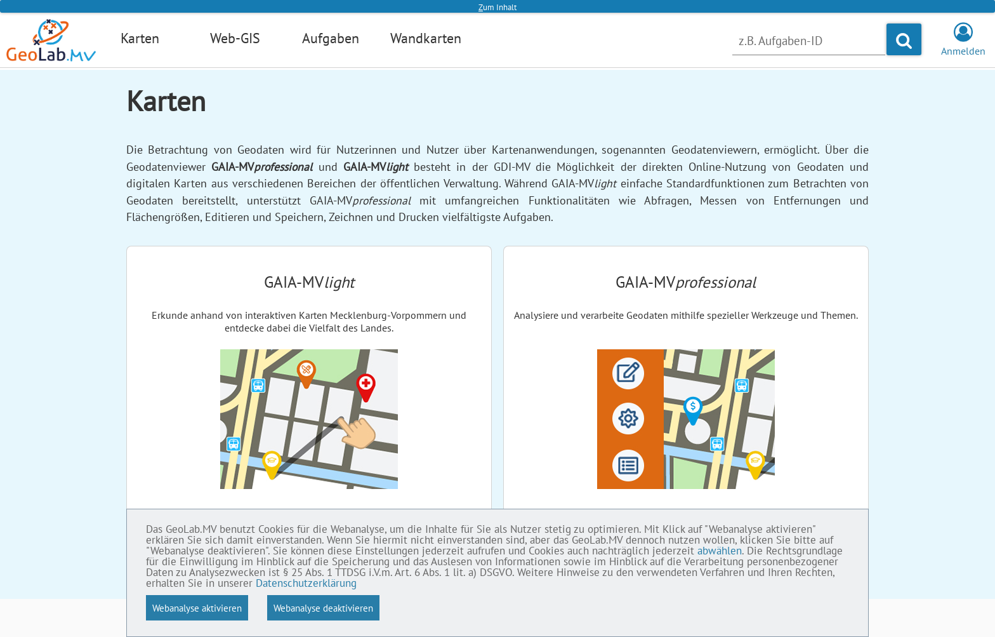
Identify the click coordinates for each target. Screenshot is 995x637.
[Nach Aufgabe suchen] (808, 40)
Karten (140, 38)
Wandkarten (425, 38)
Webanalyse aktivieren (197, 607)
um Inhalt (497, 7)
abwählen (719, 551)
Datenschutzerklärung (306, 583)
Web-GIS (235, 38)
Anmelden (963, 44)
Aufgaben (330, 38)
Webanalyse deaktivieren (323, 607)
